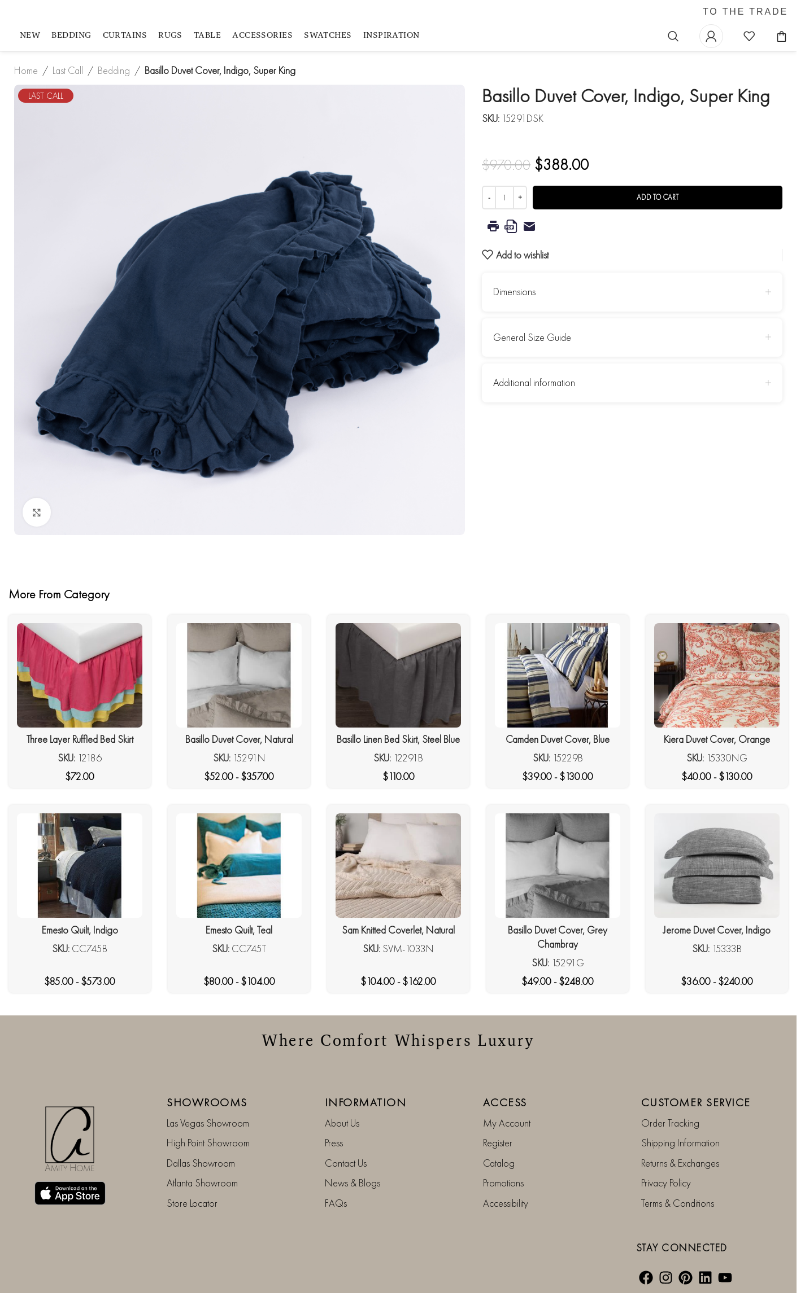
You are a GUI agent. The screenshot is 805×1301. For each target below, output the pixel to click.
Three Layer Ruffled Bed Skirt (80, 739)
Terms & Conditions (677, 1203)
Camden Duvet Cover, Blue (558, 739)
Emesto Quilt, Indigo (80, 929)
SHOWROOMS (207, 1102)
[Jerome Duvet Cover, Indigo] (717, 865)
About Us (342, 1122)
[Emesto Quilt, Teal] (239, 865)
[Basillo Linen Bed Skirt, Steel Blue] (398, 675)
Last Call (68, 70)
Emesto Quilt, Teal (239, 929)
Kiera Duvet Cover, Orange (717, 739)
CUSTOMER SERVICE (696, 1102)
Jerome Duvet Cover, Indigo (717, 929)
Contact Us (346, 1163)
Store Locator (192, 1203)
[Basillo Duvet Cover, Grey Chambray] (557, 865)
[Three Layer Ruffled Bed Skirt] (79, 675)
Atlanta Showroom (202, 1182)
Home (26, 70)
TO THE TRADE (745, 11)
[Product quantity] (504, 197)
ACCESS (505, 1102)
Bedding (114, 70)
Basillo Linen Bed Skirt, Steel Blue (398, 739)
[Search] (673, 36)
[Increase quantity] (520, 197)
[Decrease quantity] (489, 197)
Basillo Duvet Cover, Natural (239, 739)
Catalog (499, 1163)
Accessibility (505, 1203)
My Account (506, 1122)
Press (334, 1142)
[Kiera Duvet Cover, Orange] (717, 675)
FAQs (336, 1203)
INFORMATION (366, 1102)
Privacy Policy (666, 1182)
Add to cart (657, 197)
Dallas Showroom (201, 1163)
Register (497, 1142)
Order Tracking (670, 1122)
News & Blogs (352, 1182)
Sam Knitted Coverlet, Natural (398, 929)
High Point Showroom (208, 1142)
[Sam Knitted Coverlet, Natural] (398, 865)
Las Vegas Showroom (208, 1122)
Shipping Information (680, 1142)
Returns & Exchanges (680, 1163)
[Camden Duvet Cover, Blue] (557, 675)
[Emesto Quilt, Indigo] (79, 865)
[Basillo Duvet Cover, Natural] (239, 675)
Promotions (503, 1182)
